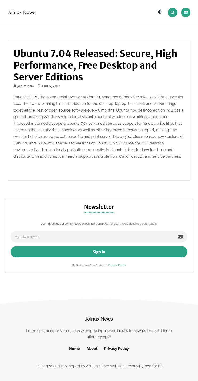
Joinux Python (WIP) (144, 366)
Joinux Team (23, 86)
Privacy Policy (117, 265)
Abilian (92, 366)
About (92, 348)
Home (74, 348)
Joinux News (22, 12)
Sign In (99, 251)
